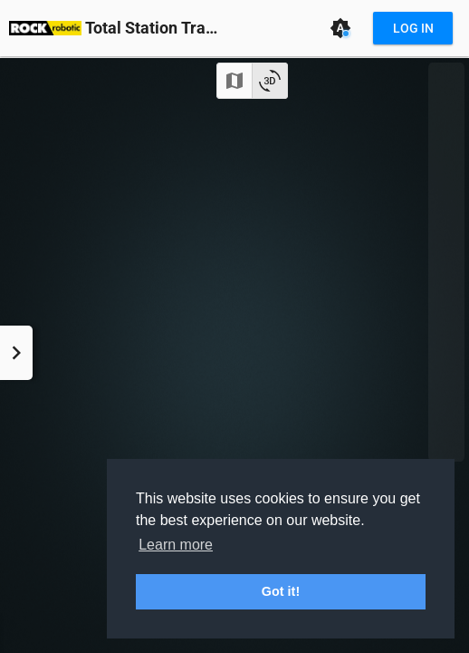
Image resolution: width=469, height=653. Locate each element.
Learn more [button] (176, 544)
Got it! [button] (281, 591)
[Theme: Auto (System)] (340, 28)
